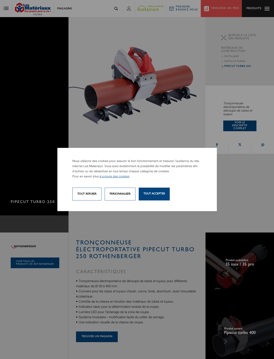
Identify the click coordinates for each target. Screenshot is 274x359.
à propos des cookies (114, 176)
